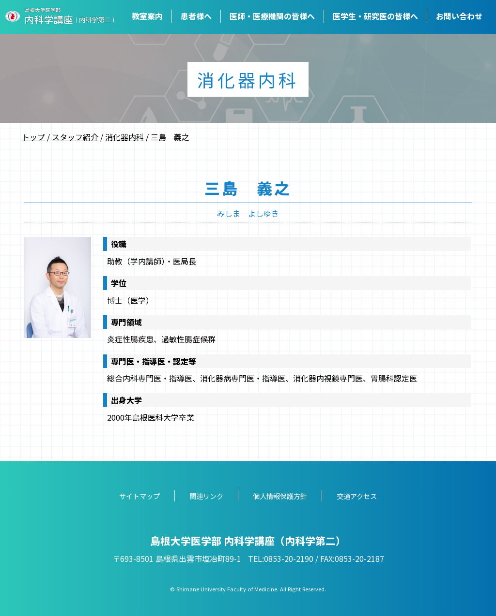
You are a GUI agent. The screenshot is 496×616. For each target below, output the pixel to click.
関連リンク (206, 496)
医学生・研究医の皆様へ (375, 16)
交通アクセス (357, 496)
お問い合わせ (459, 16)
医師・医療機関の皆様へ (272, 16)
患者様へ (196, 16)
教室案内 (147, 16)
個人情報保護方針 (280, 496)
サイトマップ (139, 496)
